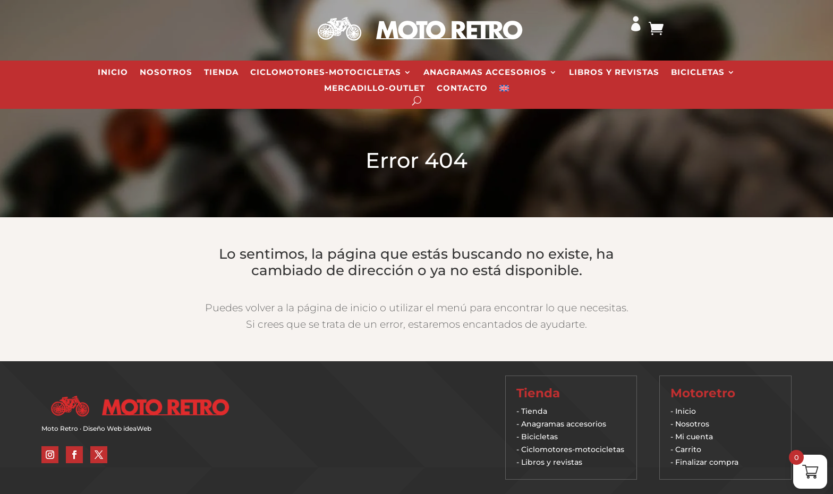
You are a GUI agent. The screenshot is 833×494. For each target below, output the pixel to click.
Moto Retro (59, 428)
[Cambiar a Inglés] (504, 90)
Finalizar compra (706, 462)
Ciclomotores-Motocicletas (325, 73)
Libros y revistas (614, 73)
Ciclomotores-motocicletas (572, 449)
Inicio (113, 73)
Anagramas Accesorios (485, 73)
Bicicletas (698, 73)
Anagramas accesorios (563, 424)
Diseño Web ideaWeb (117, 428)
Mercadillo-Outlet (374, 88)
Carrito (688, 449)
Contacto (462, 88)
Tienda (221, 73)
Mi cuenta (694, 436)
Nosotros (166, 73)
